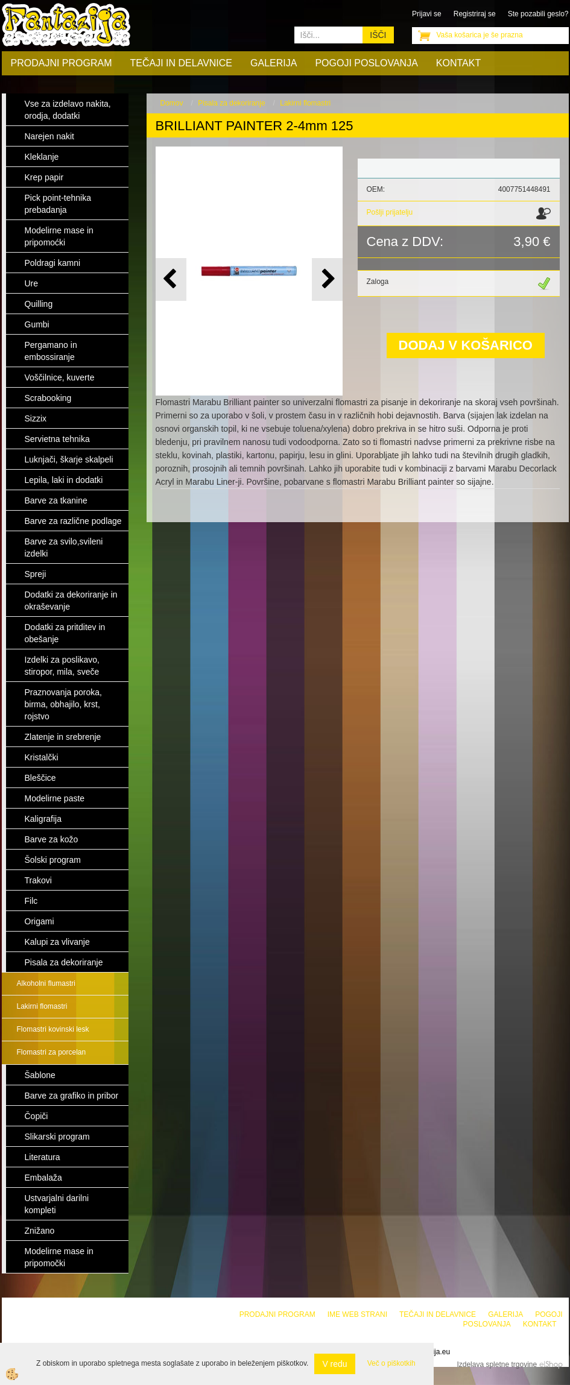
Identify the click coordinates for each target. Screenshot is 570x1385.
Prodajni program (61, 63)
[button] (327, 279)
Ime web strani (357, 1314)
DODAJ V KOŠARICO (466, 345)
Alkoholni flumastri (46, 983)
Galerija (273, 63)
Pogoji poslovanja (366, 63)
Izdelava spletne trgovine (497, 1364)
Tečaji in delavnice (181, 63)
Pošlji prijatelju (390, 212)
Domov (171, 103)
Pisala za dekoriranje (231, 103)
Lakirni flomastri (42, 1006)
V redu (334, 1364)
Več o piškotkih (391, 1363)
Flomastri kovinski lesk (53, 1029)
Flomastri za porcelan (51, 1052)
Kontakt (458, 63)
